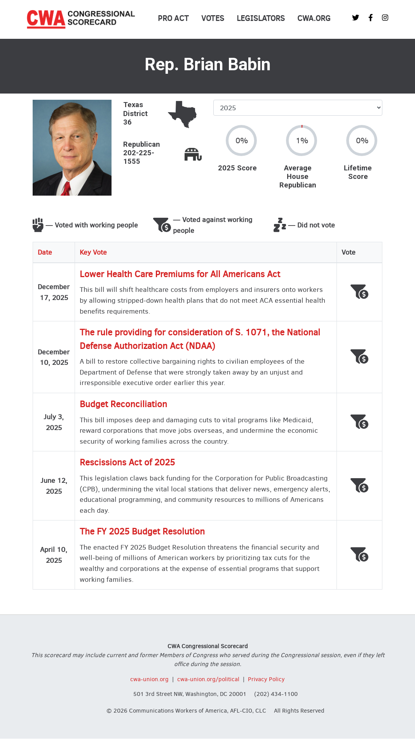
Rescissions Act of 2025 (127, 462)
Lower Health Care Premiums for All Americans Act (180, 274)
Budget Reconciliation (123, 404)
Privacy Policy (266, 679)
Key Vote (93, 252)
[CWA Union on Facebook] (370, 18)
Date (45, 252)
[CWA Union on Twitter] (355, 18)
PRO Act (173, 18)
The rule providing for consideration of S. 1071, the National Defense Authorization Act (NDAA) (200, 339)
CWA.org (314, 18)
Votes (212, 18)
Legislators (261, 18)
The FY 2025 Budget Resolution (142, 532)
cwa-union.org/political (208, 679)
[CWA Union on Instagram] (385, 18)
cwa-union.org (149, 679)
